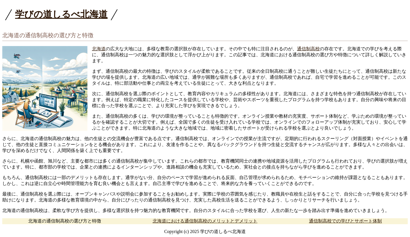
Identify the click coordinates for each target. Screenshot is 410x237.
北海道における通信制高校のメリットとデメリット (205, 221)
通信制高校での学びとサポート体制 (345, 221)
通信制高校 (308, 48)
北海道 (99, 48)
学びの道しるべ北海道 (61, 14)
